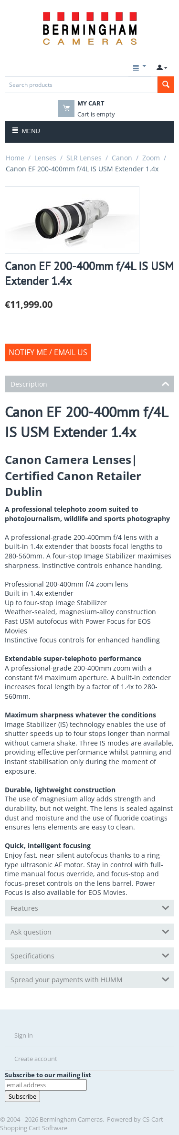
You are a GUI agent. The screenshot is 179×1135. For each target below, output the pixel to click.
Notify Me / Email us (48, 352)
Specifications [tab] (90, 955)
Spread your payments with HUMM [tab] (90, 979)
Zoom (151, 157)
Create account (35, 1058)
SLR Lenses (84, 157)
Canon (122, 157)
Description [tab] (90, 383)
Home (15, 157)
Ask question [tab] (90, 931)
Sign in (23, 1035)
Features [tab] (90, 907)
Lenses (45, 157)
